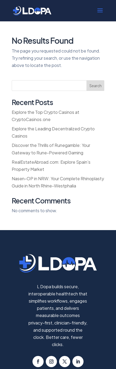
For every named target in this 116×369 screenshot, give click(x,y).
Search (95, 85)
